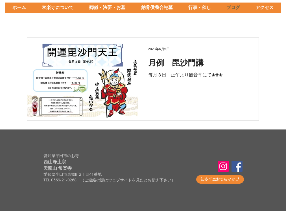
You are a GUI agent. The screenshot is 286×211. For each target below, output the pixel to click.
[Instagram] (223, 166)
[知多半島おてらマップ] (220, 179)
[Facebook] (237, 166)
